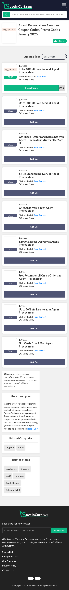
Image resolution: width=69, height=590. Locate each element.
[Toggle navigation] (64, 5)
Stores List (7, 552)
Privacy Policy (9, 565)
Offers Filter (32, 56)
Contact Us (8, 570)
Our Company (9, 561)
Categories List (10, 556)
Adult (21, 447)
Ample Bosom (12, 483)
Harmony (19, 476)
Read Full (32, 428)
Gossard (25, 469)
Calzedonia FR (12, 490)
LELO (8, 476)
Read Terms (42, 76)
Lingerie (9, 447)
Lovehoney (11, 469)
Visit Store (60, 41)
